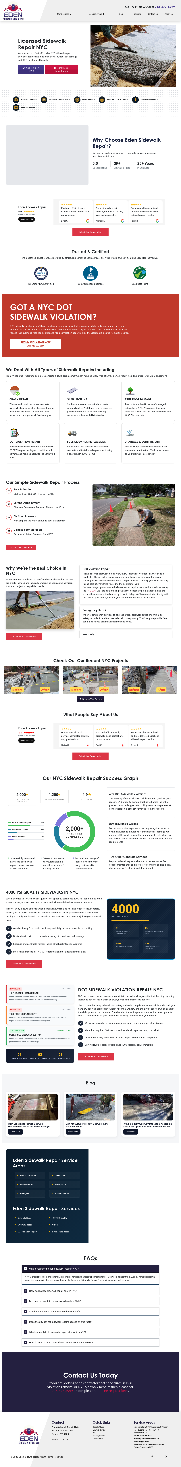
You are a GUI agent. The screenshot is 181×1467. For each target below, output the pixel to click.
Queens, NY (142, 1430)
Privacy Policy (99, 1435)
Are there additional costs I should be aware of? (54, 1311)
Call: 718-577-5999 (31, 69)
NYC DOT (91, 590)
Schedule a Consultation (61, 69)
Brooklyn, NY (154, 1430)
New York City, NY (141, 1427)
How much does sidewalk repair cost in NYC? (53, 1291)
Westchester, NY (140, 1432)
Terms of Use (98, 1438)
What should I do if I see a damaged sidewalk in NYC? (57, 1332)
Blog (95, 1432)
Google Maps (98, 1427)
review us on (26, 219)
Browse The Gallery (90, 699)
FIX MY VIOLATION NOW (36, 344)
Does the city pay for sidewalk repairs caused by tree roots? (60, 1321)
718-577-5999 (165, 7)
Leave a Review (99, 1430)
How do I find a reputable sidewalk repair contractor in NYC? (61, 1342)
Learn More (15, 1132)
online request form (113, 1390)
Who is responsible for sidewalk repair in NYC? (54, 1268)
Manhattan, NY (156, 1427)
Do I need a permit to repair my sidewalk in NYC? (55, 1301)
